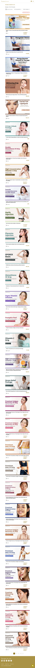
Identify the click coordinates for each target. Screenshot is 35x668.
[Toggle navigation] (33, 1)
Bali (7, 33)
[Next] (22, 653)
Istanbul (8, 204)
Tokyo (8, 96)
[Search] (9, 9)
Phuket (8, 54)
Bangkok (8, 350)
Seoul (8, 139)
